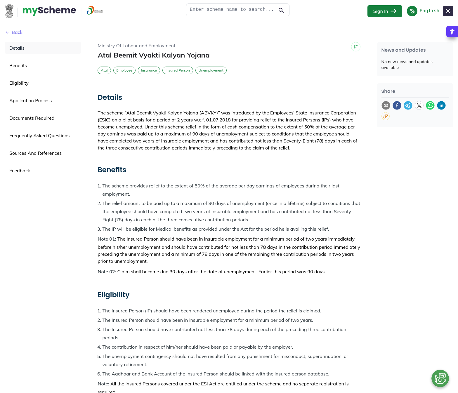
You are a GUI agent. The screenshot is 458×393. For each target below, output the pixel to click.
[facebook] (397, 105)
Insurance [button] (149, 70)
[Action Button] (49, 11)
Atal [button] (104, 70)
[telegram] (408, 105)
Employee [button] (124, 70)
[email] (385, 105)
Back (13, 32)
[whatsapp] (430, 105)
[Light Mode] (448, 11)
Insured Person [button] (178, 70)
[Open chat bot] (440, 378)
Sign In (384, 11)
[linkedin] (441, 105)
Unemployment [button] (211, 70)
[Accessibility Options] (452, 45)
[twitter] (419, 105)
